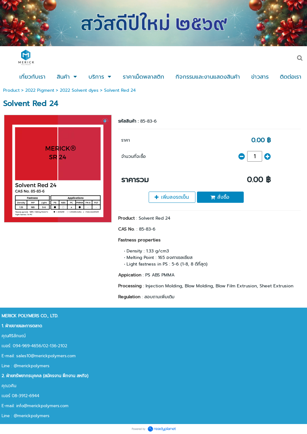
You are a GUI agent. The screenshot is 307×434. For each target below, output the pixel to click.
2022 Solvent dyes (79, 90)
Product (11, 90)
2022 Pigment (39, 90)
